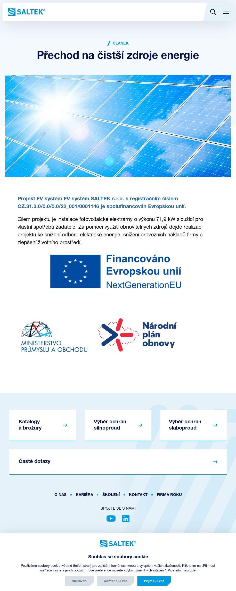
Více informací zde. (182, 570)
